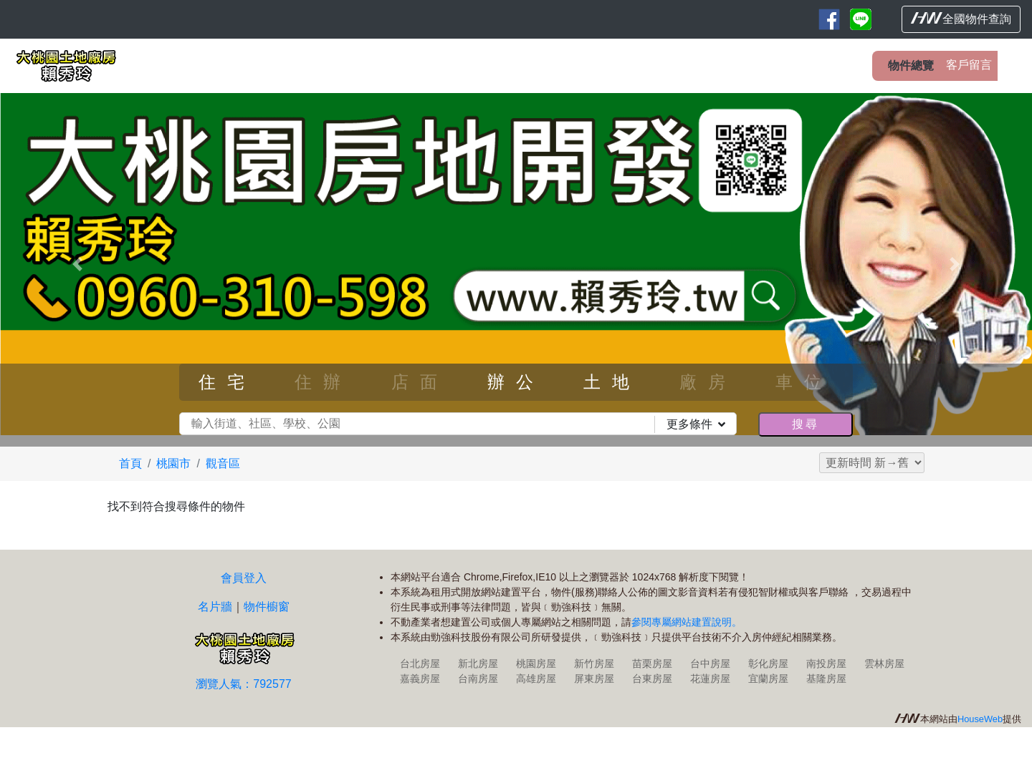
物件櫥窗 (267, 607)
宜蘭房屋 (768, 678)
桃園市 (173, 463)
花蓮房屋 (710, 678)
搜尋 (805, 424)
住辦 (323, 382)
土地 (612, 382)
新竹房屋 (594, 663)
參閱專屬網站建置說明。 (686, 622)
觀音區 (223, 463)
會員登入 (244, 578)
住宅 (227, 382)
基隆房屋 (826, 678)
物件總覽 (911, 65)
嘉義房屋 (420, 678)
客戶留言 (969, 65)
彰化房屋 (768, 663)
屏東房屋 (594, 678)
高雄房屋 (536, 678)
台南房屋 (478, 678)
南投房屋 (826, 663)
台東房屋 (652, 678)
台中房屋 (710, 663)
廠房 (708, 382)
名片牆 (215, 607)
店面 (420, 382)
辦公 (516, 382)
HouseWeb (980, 719)
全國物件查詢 (961, 18)
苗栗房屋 (652, 663)
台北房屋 (420, 663)
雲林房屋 (884, 663)
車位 (804, 382)
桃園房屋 (536, 663)
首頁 (130, 463)
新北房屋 (478, 663)
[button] (77, 264)
